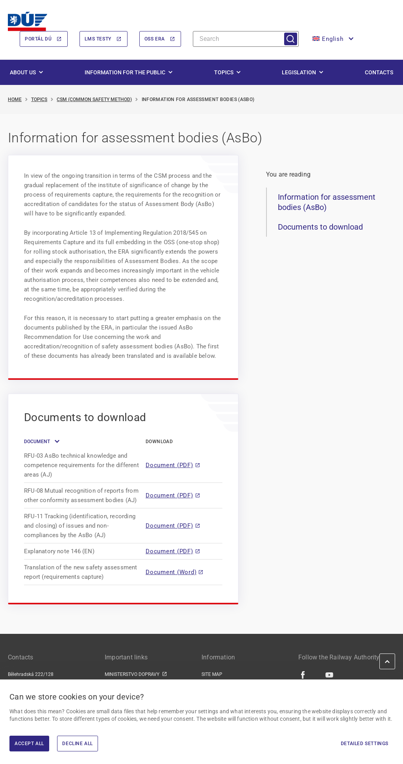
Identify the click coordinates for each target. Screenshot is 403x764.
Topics (223, 72)
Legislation (299, 72)
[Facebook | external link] (303, 674)
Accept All (29, 743)
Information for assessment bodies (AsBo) (326, 202)
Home (15, 99)
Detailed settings (364, 743)
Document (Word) (171, 572)
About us (23, 72)
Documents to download (320, 227)
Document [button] (37, 441)
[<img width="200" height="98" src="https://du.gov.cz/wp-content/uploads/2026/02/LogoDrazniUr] (27, 21)
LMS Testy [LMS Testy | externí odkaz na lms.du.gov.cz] (98, 39)
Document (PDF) (169, 465)
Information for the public (125, 72)
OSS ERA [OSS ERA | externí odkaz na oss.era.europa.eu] (154, 39)
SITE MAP (212, 674)
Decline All (77, 743)
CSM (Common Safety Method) (94, 99)
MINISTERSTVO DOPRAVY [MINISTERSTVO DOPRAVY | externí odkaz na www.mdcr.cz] (132, 674)
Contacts (379, 72)
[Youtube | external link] (330, 674)
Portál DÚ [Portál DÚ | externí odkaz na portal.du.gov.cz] (38, 39)
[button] (332, 39)
